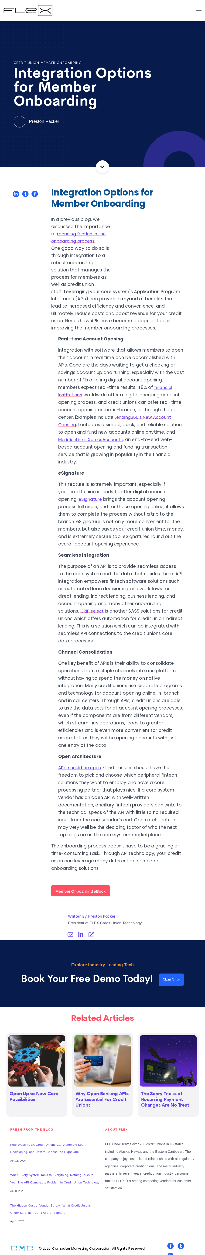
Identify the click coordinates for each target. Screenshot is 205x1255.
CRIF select (92, 604)
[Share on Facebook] (34, 194)
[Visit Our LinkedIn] (170, 1249)
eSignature (91, 492)
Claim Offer (171, 973)
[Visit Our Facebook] (170, 1240)
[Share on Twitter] (25, 194)
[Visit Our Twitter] (180, 1240)
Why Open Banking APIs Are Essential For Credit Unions (102, 1094)
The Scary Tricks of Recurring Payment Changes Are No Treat (165, 1094)
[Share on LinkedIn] (16, 194)
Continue (102, 167)
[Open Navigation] (199, 10)
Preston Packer (36, 121)
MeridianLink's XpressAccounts (92, 432)
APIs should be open (80, 760)
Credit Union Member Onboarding (48, 63)
